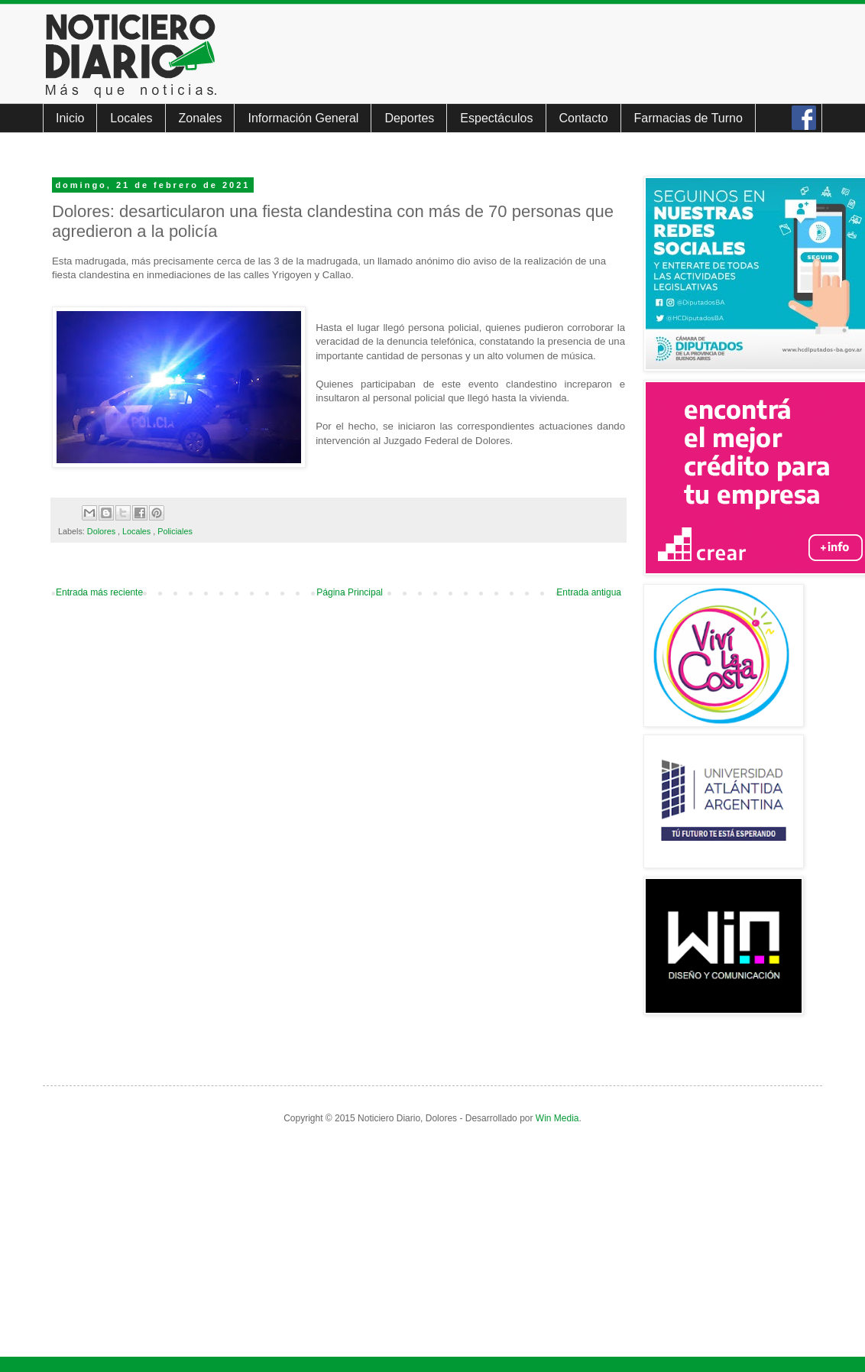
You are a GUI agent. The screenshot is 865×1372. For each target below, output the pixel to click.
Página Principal (349, 592)
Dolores (102, 531)
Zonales (200, 118)
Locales (131, 118)
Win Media (557, 1118)
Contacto (583, 118)
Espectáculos (496, 118)
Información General (303, 118)
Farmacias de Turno (688, 118)
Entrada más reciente (99, 592)
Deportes (409, 118)
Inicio (70, 118)
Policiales (175, 531)
